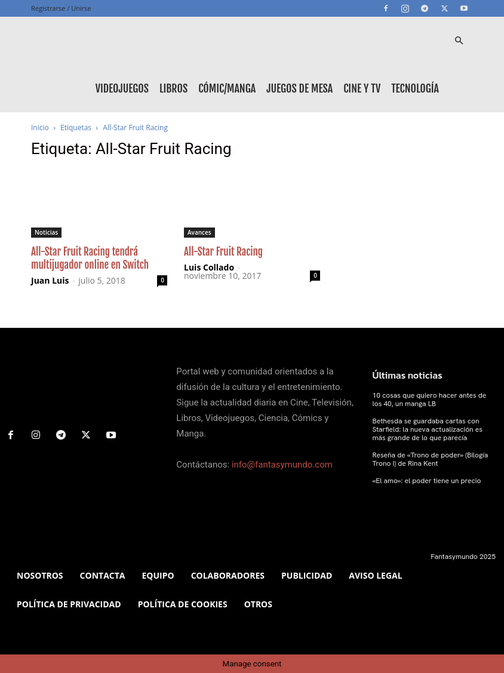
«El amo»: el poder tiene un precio (427, 480)
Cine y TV (361, 88)
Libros (173, 88)
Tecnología (415, 88)
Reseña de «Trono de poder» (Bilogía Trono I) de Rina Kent (430, 459)
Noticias (46, 232)
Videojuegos (122, 88)
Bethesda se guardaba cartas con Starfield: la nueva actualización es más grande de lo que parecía (428, 429)
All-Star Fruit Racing (223, 251)
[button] (458, 41)
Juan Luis (50, 280)
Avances (199, 232)
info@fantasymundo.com (282, 464)
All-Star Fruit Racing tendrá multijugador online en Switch (90, 258)
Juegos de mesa (299, 88)
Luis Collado (209, 267)
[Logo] (85, 40)
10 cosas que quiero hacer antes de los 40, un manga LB (430, 399)
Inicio (40, 127)
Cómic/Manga (227, 88)
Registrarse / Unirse (61, 8)
